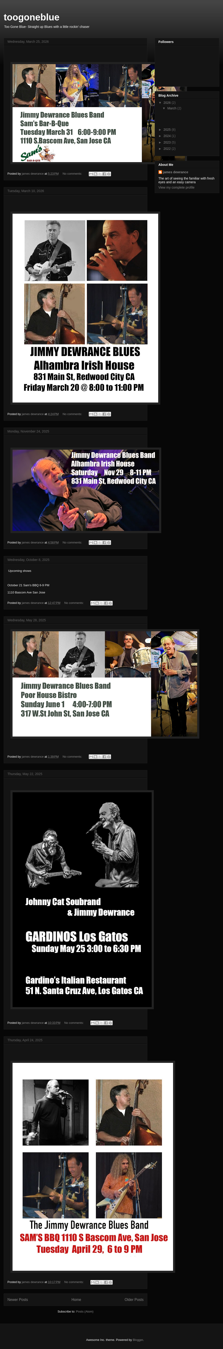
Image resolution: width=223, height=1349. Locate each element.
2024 (168, 136)
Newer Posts (17, 1300)
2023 (168, 142)
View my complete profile (176, 187)
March (172, 108)
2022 (168, 149)
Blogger (138, 1340)
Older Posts (134, 1300)
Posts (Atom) (84, 1311)
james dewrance (175, 172)
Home (76, 1300)
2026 (168, 103)
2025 (168, 129)
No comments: (72, 173)
